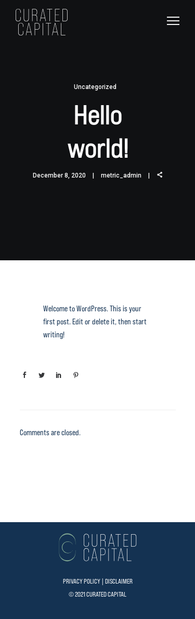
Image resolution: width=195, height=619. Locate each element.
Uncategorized (95, 87)
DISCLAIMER (119, 581)
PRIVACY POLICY (81, 581)
